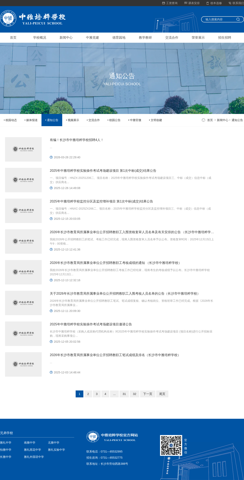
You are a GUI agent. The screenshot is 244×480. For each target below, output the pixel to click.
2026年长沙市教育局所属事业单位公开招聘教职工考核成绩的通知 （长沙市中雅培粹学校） (116, 263)
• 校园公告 (114, 120)
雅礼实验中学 (56, 449)
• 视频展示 (72, 120)
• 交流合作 (93, 120)
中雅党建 (92, 37)
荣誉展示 (198, 37)
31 (124, 394)
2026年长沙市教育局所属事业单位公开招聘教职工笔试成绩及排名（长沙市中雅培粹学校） (115, 355)
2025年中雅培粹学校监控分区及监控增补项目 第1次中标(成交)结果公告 (101, 201)
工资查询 (170, 3)
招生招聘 (224, 37)
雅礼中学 (5, 442)
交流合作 (171, 37)
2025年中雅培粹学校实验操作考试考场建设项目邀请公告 (91, 324)
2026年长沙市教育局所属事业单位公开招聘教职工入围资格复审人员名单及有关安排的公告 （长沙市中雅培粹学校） (132, 232)
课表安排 (192, 3)
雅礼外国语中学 (34, 456)
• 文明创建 (155, 120)
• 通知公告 (52, 120)
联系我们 (236, 3)
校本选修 (214, 3)
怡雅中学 (5, 449)
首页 (13, 37)
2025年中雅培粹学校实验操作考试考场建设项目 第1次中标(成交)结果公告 (103, 170)
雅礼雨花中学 (32, 449)
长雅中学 (5, 456)
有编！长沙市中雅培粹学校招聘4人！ (77, 140)
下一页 (147, 394)
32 (134, 394)
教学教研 (145, 37)
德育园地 (118, 37)
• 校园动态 (10, 120)
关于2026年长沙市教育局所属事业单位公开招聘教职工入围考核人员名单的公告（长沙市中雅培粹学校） (125, 293)
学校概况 (39, 37)
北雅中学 (53, 442)
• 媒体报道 (31, 120)
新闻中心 (66, 37)
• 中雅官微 (135, 120)
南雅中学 (29, 442)
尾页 (162, 394)
